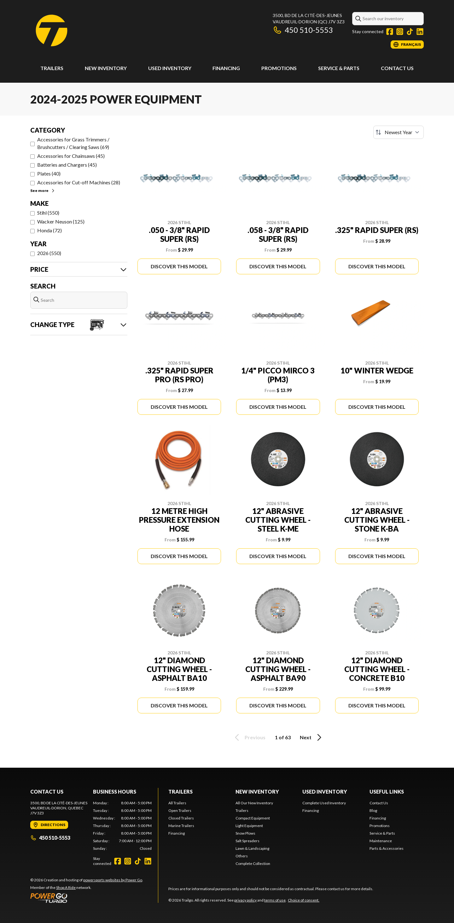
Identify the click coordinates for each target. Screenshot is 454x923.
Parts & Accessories (387, 848)
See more (42, 190)
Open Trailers (179, 810)
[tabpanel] (122, 826)
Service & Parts (338, 68)
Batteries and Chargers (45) (67, 165)
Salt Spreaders (247, 840)
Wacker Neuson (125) (60, 221)
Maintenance (381, 840)
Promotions (279, 68)
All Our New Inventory (254, 803)
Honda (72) (49, 230)
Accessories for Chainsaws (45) (71, 156)
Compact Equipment (253, 818)
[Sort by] (398, 132)
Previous (249, 737)
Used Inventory (169, 68)
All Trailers (177, 803)
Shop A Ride (66, 887)
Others (242, 856)
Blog (373, 810)
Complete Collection (253, 863)
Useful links (387, 792)
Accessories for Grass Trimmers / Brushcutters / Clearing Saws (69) (73, 143)
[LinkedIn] (420, 31)
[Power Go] (86, 898)
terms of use (275, 900)
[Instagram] (400, 31)
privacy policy (245, 900)
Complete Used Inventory (324, 803)
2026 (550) (49, 253)
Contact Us (397, 68)
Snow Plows (245, 833)
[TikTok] (410, 31)
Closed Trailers (181, 818)
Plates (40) (49, 173)
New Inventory (106, 68)
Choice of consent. (303, 900)
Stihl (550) (48, 213)
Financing (226, 68)
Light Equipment (249, 825)
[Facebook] (389, 31)
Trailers (51, 68)
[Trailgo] (51, 30)
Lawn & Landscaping (252, 848)
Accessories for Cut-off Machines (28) (78, 182)
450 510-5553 (303, 29)
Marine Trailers (181, 825)
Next (311, 737)
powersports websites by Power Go (112, 880)
